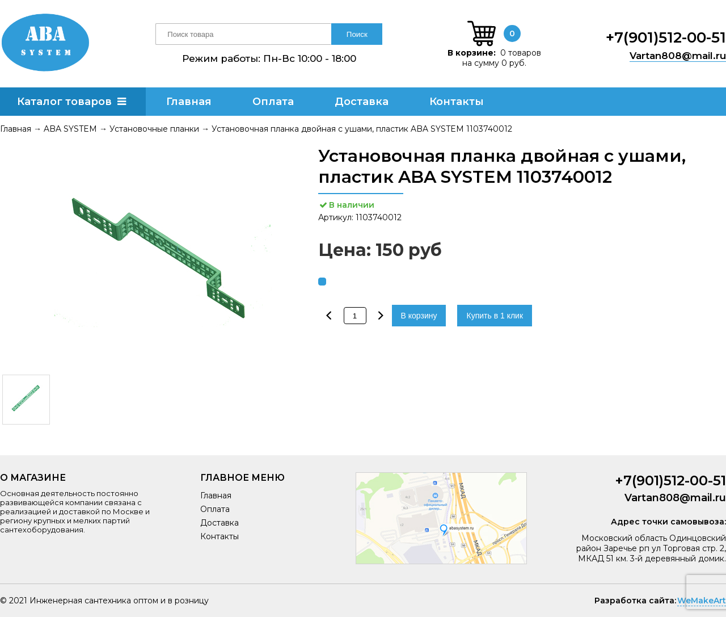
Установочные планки (154, 129)
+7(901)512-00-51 (666, 37)
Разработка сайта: (635, 600)
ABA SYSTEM (70, 129)
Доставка (362, 101)
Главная (189, 101)
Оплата (273, 101)
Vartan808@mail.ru (678, 55)
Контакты (456, 101)
